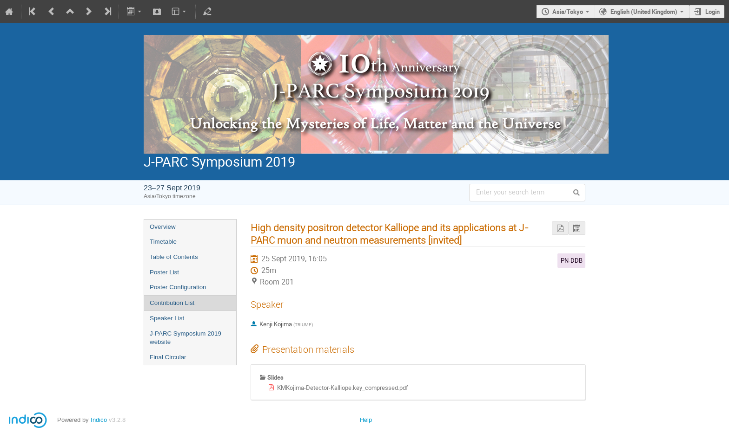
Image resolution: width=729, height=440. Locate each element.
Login (712, 11)
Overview (163, 226)
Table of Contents (174, 256)
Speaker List (167, 318)
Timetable (163, 241)
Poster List (164, 272)
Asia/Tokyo (567, 11)
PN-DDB (572, 260)
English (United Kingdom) (643, 11)
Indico (99, 420)
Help (366, 420)
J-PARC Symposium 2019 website (185, 338)
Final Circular (168, 357)
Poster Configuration (178, 287)
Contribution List (172, 302)
